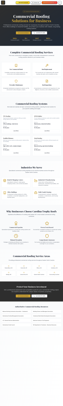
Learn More (16, 130)
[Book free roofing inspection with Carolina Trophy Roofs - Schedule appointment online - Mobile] (49, 2)
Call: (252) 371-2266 (39, 295)
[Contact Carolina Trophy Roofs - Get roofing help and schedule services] (36, 2)
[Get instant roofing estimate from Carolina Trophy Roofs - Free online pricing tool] (23, 2)
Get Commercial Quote (23, 32)
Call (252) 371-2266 (39, 32)
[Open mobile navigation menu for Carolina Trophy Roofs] (59, 2)
